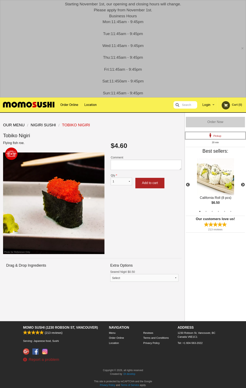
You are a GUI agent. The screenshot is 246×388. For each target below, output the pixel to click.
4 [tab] (218, 211)
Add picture (11, 154)
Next (243, 185)
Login (206, 105)
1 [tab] (200, 211)
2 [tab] (206, 211)
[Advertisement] (92, 304)
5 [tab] (225, 211)
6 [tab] (231, 211)
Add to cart (150, 183)
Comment (146, 163)
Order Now (215, 122)
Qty (121, 179)
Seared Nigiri (144, 276)
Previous (188, 185)
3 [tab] (212, 211)
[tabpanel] (215, 184)
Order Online (69, 105)
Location (90, 105)
